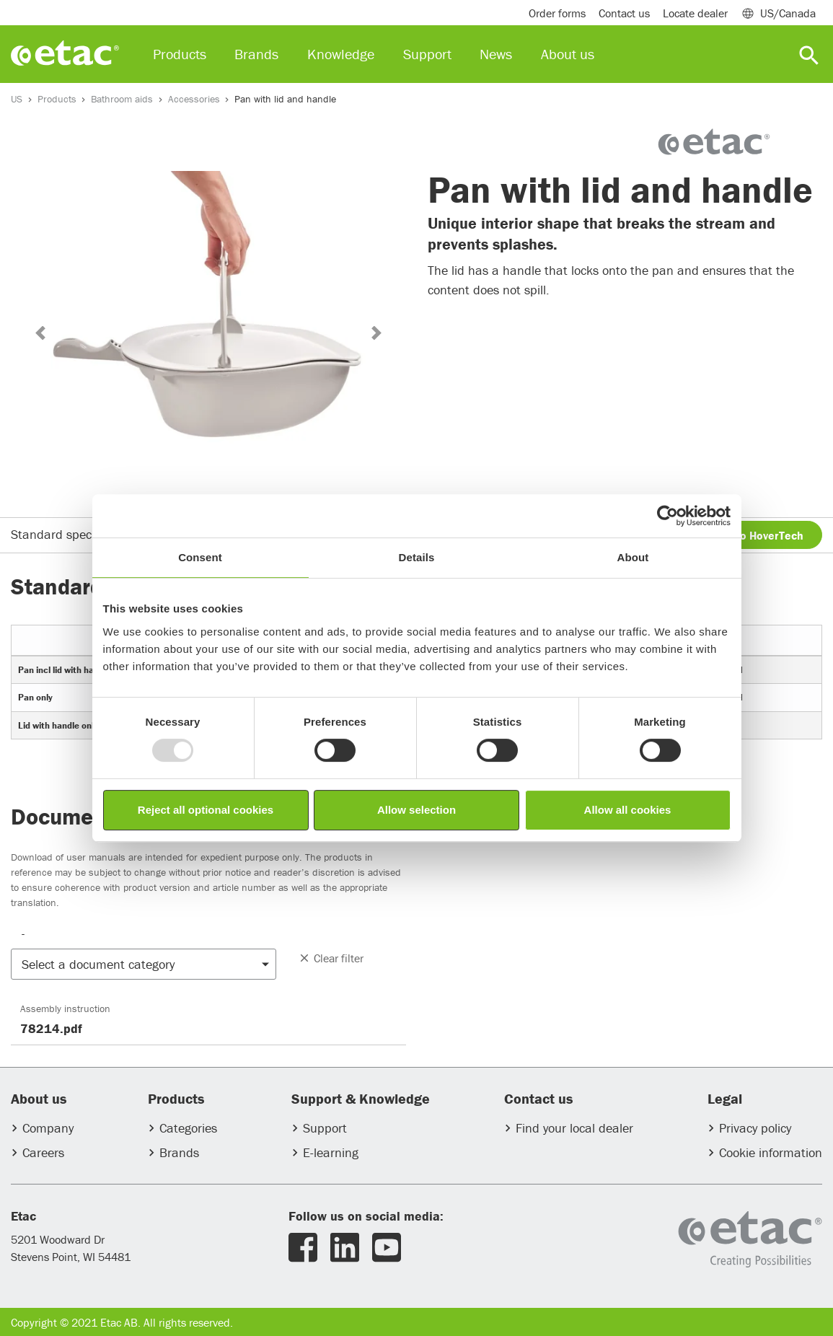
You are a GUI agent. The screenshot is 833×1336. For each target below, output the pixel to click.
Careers (43, 1152)
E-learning (330, 1152)
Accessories (194, 98)
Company (48, 1128)
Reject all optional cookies (205, 810)
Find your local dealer (574, 1128)
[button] (40, 333)
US (16, 98)
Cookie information (770, 1152)
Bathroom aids (122, 98)
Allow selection (416, 810)
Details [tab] (417, 557)
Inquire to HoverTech (749, 535)
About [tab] (633, 557)
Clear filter (330, 958)
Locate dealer (695, 13)
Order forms (557, 13)
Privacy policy (755, 1128)
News (496, 54)
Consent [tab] (200, 557)
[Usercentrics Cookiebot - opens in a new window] (667, 516)
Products (57, 98)
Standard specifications (76, 534)
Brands (179, 1152)
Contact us (624, 13)
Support (325, 1128)
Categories (188, 1128)
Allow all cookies (627, 810)
